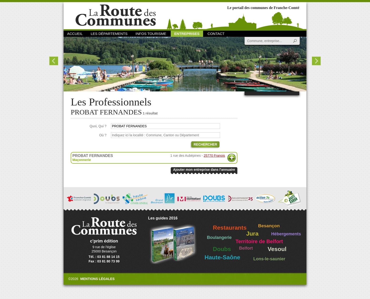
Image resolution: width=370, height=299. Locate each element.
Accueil (75, 34)
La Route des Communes (115, 15)
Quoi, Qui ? (98, 126)
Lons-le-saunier (269, 258)
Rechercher (205, 144)
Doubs (222, 249)
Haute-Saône (222, 257)
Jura (252, 233)
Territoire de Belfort (259, 241)
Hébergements (286, 234)
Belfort (246, 248)
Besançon (269, 225)
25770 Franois (214, 155)
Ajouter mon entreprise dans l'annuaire (204, 169)
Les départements (109, 34)
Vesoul (277, 249)
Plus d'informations (231, 158)
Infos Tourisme (150, 34)
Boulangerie (219, 237)
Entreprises (187, 34)
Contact (216, 34)
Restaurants (230, 227)
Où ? (102, 135)
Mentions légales (97, 279)
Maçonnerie (81, 160)
